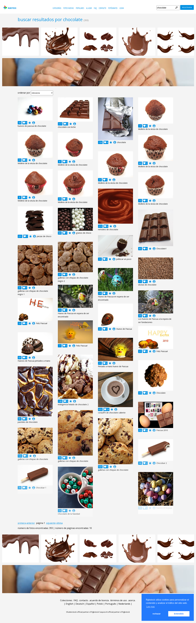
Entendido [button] (179, 614)
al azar (89, 8)
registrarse (187, 7)
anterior (30, 523)
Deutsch (80, 603)
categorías (57, 8)
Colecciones (66, 600)
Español (90, 603)
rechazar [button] (157, 614)
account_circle (33, 122)
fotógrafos (112, 8)
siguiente (51, 523)
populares (80, 8)
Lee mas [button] (150, 607)
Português (110, 603)
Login (122, 8)
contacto (102, 8)
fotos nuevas (68, 8)
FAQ (95, 8)
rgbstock (9, 7)
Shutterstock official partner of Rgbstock (82, 612)
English (69, 603)
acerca (131, 600)
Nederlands (124, 603)
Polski (100, 603)
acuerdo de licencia (99, 600)
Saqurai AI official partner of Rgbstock (114, 612)
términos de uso (118, 600)
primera (22, 523)
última (59, 523)
